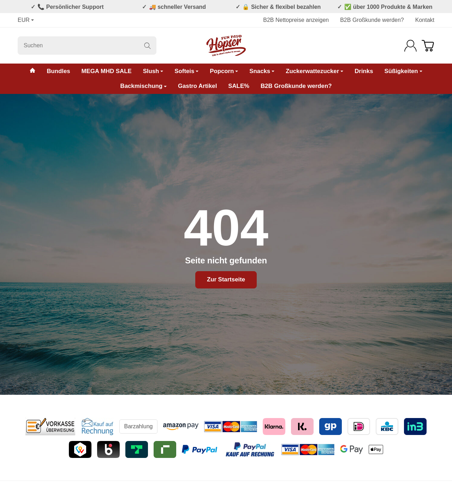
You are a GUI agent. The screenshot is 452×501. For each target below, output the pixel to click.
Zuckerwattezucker (314, 71)
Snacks (261, 71)
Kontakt (424, 20)
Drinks (364, 71)
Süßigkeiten (403, 71)
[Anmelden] (410, 45)
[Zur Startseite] (226, 45)
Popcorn (224, 71)
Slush (153, 71)
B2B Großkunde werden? (372, 20)
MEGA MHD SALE (107, 71)
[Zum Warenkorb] (427, 45)
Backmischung (143, 86)
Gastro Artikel (197, 86)
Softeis (186, 71)
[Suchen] (87, 45)
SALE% (238, 86)
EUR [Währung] (26, 20)
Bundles (58, 71)
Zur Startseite (226, 279)
